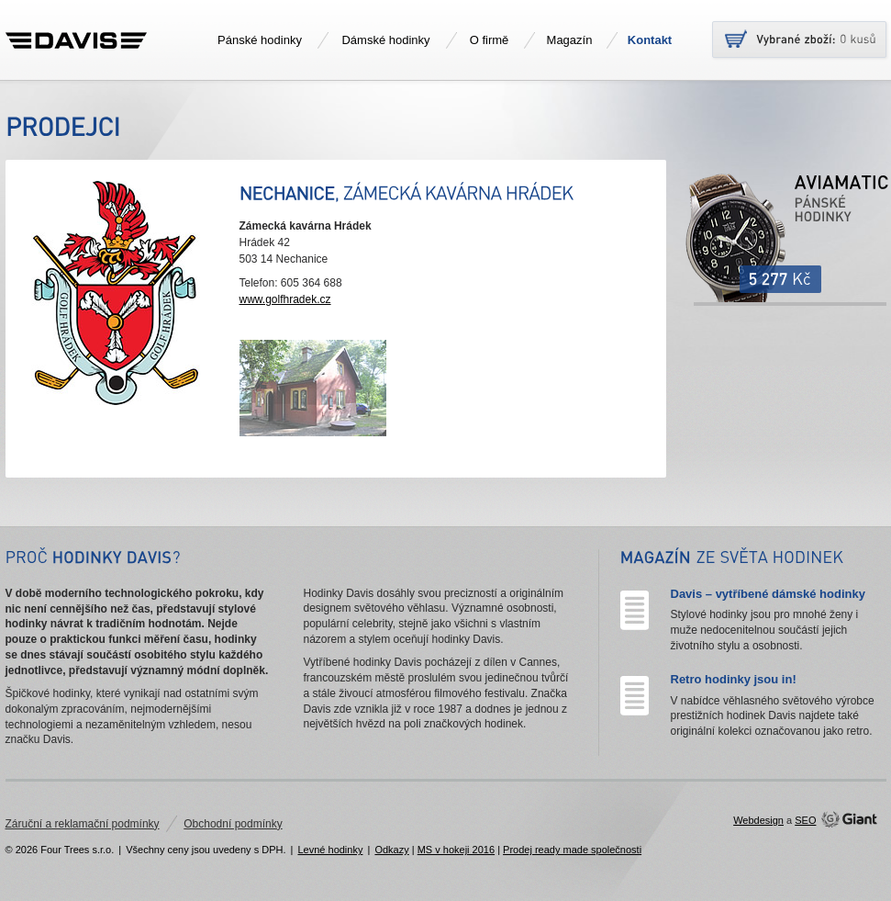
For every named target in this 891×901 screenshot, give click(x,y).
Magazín (570, 40)
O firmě (489, 40)
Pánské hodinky (259, 40)
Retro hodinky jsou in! (733, 679)
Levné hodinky (329, 849)
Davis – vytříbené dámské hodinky (768, 594)
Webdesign (758, 820)
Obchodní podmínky (233, 823)
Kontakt (650, 40)
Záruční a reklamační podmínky (83, 823)
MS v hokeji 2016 (456, 849)
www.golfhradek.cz (285, 299)
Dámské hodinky (385, 40)
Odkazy (391, 849)
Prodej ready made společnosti (572, 849)
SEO (805, 820)
